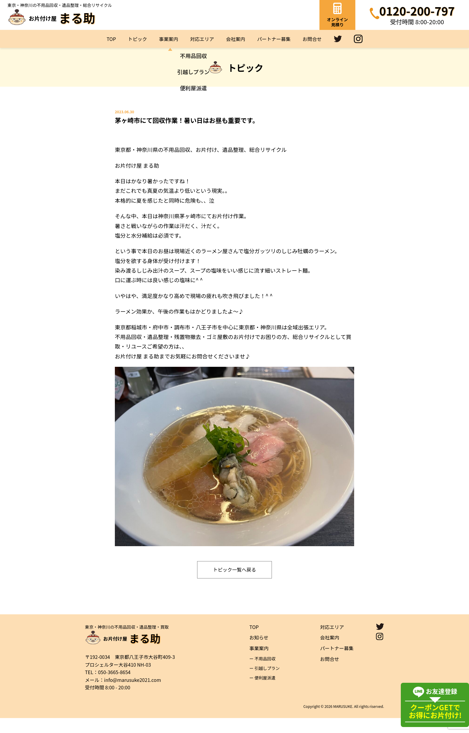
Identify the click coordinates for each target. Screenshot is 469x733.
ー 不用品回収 (262, 674)
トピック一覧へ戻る (234, 584)
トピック (137, 38)
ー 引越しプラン (264, 683)
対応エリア (202, 38)
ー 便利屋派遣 (262, 693)
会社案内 (235, 38)
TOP (111, 38)
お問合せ (312, 38)
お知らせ (259, 652)
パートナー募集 (274, 38)
